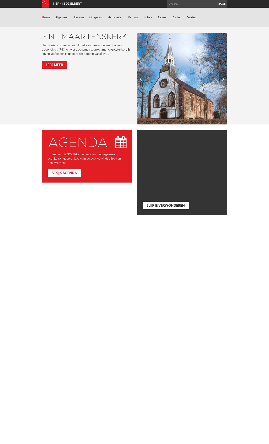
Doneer (162, 17)
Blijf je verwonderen (165, 205)
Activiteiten (115, 17)
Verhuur (133, 17)
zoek (222, 3)
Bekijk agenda (64, 173)
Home (46, 17)
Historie (79, 17)
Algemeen (62, 17)
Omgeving (96, 17)
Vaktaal (192, 17)
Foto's (148, 17)
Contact (177, 17)
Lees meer (54, 65)
